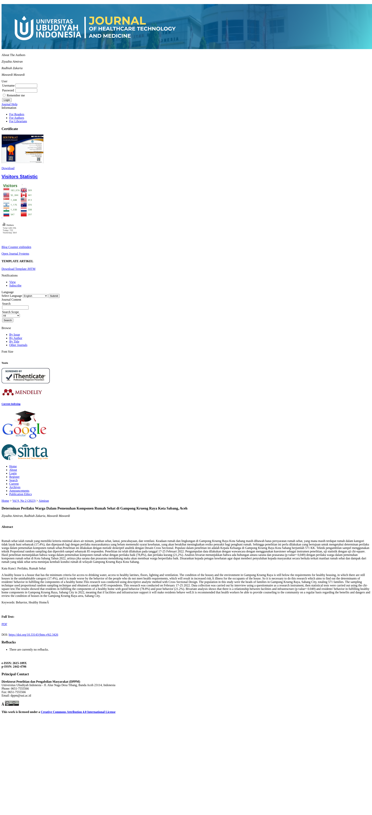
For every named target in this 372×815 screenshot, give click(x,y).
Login (13, 473)
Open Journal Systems (15, 253)
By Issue (14, 334)
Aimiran (44, 500)
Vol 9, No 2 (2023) (24, 500)
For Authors (16, 117)
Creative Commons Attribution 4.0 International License (78, 712)
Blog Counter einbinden (16, 247)
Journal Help (9, 104)
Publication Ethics (20, 494)
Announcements (19, 490)
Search (13, 480)
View (12, 282)
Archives (14, 487)
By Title (14, 341)
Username (8, 85)
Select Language (12, 295)
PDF (4, 624)
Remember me (16, 95)
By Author (15, 338)
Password (8, 90)
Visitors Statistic (20, 176)
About (13, 469)
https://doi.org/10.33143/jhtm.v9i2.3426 (33, 634)
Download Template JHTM (18, 269)
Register (14, 476)
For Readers (16, 114)
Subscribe (15, 285)
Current (14, 483)
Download (8, 168)
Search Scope (11, 313)
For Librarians (18, 121)
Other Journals (18, 345)
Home (13, 466)
